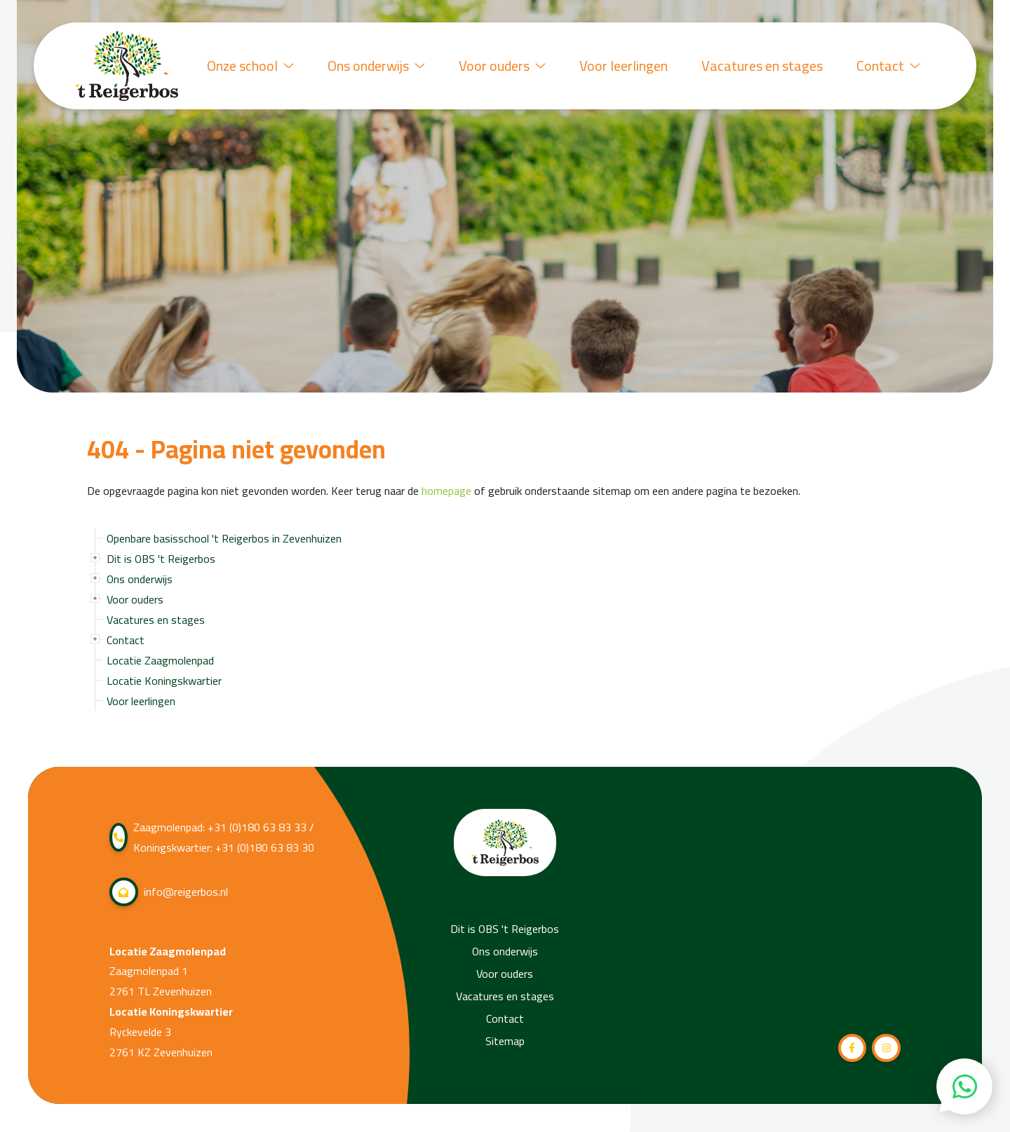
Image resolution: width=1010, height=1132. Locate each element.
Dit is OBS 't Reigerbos (161, 558)
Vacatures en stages (762, 66)
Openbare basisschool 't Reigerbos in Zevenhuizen (224, 538)
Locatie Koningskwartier (164, 680)
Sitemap (505, 1041)
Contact (888, 66)
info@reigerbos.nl (168, 892)
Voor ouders (502, 66)
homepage (446, 491)
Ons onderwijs (376, 66)
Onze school (250, 66)
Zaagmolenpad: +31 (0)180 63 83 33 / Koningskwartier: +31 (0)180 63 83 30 (211, 837)
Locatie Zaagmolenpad (160, 660)
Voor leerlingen (623, 66)
